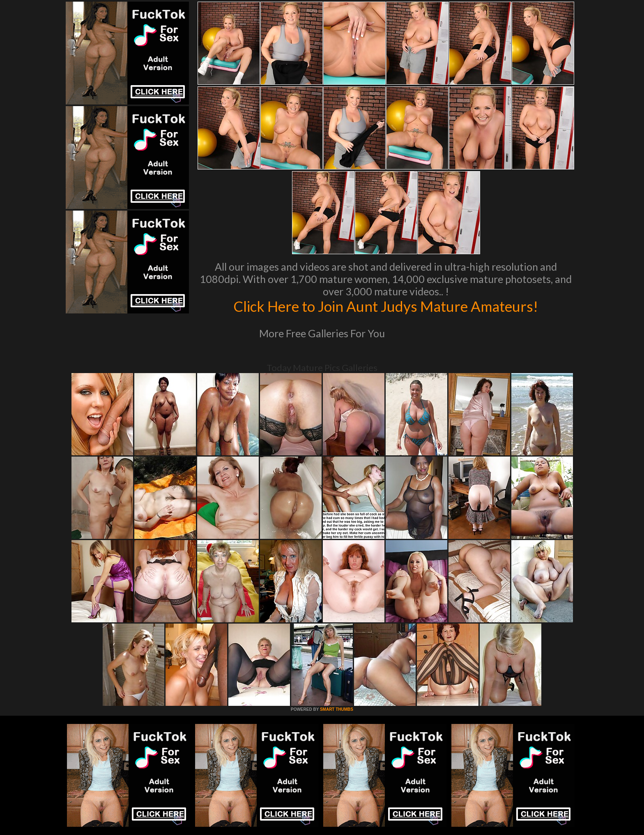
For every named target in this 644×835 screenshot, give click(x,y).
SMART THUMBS (336, 709)
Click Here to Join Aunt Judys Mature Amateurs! (385, 306)
